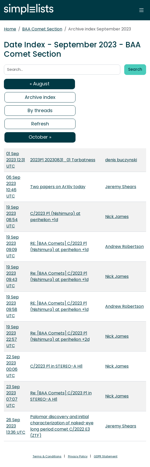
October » (40, 137)
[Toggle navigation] (141, 10)
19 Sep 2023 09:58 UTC (12, 306)
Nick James (117, 217)
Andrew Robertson (124, 247)
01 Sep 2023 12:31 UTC (15, 160)
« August (39, 83)
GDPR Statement (105, 456)
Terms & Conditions (47, 456)
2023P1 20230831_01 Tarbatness (62, 160)
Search (135, 69)
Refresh (40, 123)
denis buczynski (121, 160)
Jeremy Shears (120, 187)
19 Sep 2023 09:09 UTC (12, 246)
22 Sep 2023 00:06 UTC (13, 366)
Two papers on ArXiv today (57, 187)
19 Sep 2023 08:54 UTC (12, 216)
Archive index (40, 97)
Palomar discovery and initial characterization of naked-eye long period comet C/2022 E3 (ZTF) (61, 426)
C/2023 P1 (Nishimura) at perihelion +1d (55, 216)
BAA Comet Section (42, 29)
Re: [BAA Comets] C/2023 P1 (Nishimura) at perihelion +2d (60, 336)
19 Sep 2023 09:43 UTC (12, 276)
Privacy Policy (78, 456)
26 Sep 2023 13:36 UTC (15, 426)
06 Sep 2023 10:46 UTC (13, 186)
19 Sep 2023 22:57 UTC (12, 336)
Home (10, 29)
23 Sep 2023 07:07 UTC (13, 396)
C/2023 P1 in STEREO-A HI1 (56, 366)
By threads (40, 110)
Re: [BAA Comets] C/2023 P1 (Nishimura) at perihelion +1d (59, 276)
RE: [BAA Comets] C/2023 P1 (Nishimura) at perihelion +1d (59, 246)
